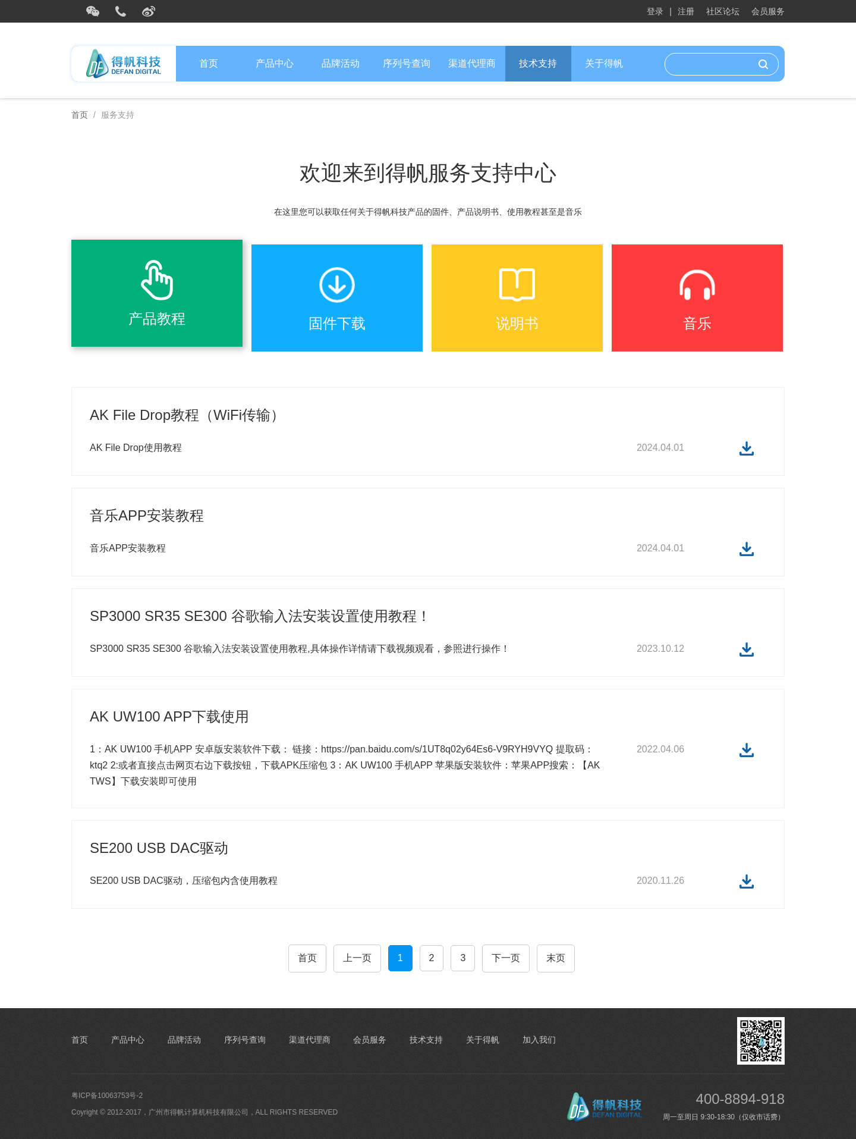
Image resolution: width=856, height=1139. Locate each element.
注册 (686, 11)
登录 (655, 11)
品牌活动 (341, 63)
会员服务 (768, 11)
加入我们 (539, 1039)
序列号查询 (406, 63)
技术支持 (538, 63)
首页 (208, 63)
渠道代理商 (472, 63)
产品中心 (275, 63)
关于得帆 (604, 63)
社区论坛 (722, 11)
